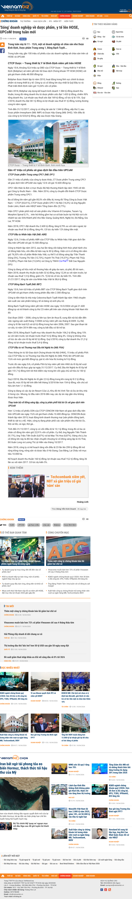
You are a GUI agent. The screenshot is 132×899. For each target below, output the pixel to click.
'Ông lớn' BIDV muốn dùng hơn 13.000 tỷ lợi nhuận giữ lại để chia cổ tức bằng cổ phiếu (75, 738)
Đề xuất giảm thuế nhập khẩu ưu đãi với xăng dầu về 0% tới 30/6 (34, 657)
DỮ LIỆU (99, 16)
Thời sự (7, 638)
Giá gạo (44, 864)
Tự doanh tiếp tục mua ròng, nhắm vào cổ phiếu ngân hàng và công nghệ (20, 562)
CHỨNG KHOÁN (65, 16)
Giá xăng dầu (119, 860)
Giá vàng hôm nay (10, 860)
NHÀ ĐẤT (54, 16)
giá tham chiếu (33, 525)
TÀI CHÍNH (44, 16)
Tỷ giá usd (36, 860)
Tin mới (9, 606)
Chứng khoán (9, 21)
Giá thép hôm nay (10, 864)
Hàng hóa (7, 661)
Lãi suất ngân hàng (105, 860)
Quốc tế (7, 649)
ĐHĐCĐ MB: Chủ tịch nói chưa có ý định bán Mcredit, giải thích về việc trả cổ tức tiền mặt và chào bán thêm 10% (76, 697)
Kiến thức (69, 21)
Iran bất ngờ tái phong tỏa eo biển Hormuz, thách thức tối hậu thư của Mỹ (23, 768)
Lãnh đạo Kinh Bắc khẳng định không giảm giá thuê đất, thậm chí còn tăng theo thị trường (79, 789)
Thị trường (25, 21)
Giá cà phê (77, 860)
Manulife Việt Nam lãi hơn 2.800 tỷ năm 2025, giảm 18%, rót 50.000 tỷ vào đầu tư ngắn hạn (79, 813)
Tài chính (65, 707)
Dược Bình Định (70, 525)
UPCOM (21, 525)
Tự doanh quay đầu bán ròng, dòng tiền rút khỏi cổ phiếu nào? (22, 585)
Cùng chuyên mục (58, 532)
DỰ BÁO (17, 16)
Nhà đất (72, 797)
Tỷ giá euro (56, 860)
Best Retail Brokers (67, 864)
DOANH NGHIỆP (78, 16)
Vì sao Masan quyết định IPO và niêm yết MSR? (43, 694)
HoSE (12, 525)
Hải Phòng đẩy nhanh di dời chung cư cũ (23, 634)
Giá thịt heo (35, 864)
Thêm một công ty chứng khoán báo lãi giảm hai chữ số (65, 562)
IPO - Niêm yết (55, 21)
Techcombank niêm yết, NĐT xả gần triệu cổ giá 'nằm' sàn (66, 481)
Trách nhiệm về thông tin (12, 896)
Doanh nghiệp (36, 701)
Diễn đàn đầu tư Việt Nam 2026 (88, 864)
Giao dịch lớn (39, 21)
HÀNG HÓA (26, 16)
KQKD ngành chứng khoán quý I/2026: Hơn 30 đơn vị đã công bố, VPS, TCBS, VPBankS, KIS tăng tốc (68, 578)
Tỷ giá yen (46, 860)
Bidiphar (57, 525)
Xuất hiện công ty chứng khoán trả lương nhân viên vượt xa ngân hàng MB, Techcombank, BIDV (68, 592)
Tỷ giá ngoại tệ (24, 860)
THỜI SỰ (9, 16)
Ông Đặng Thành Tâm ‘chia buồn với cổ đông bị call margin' (69, 585)
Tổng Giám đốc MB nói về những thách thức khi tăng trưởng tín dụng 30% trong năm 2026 (119, 768)
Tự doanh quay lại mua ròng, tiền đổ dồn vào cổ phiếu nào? (21, 571)
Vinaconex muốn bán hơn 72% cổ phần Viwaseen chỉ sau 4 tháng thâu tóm (68, 571)
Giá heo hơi (67, 860)
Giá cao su (54, 864)
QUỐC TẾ (36, 16)
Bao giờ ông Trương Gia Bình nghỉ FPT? (44, 736)
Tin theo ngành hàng (105, 24)
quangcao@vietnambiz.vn (115, 885)
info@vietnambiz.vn (16, 894)
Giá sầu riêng (24, 864)
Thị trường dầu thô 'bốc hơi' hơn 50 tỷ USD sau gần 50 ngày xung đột (36, 645)
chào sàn (46, 525)
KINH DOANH (90, 16)
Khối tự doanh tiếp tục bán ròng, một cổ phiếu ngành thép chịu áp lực (20, 578)
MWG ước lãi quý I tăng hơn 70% (79, 766)
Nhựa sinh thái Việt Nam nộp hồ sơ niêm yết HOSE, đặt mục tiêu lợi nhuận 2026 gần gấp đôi (23, 592)
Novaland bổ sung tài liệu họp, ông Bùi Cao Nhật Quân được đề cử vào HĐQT (119, 833)
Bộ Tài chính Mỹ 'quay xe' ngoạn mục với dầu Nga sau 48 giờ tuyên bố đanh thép (31, 826)
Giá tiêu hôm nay (90, 860)
